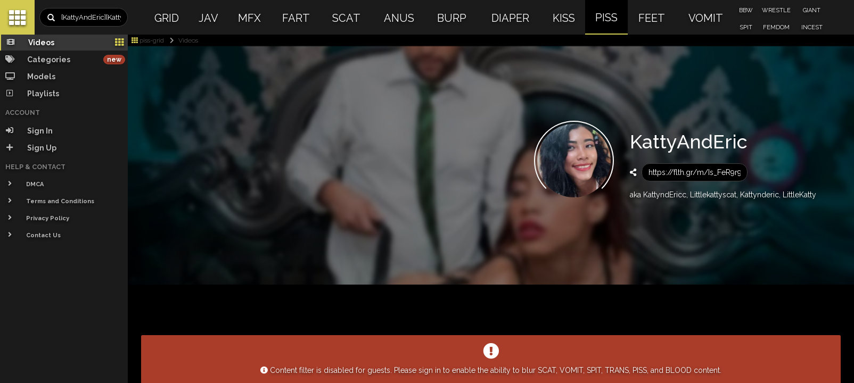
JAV (208, 18)
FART (296, 18)
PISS (606, 17)
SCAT (346, 18)
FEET (651, 18)
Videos (182, 40)
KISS (564, 18)
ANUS (399, 18)
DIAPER (510, 18)
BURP (451, 18)
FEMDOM (776, 27)
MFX (249, 18)
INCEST (812, 27)
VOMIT (705, 18)
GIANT (811, 10)
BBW (746, 10)
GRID (166, 18)
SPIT (746, 27)
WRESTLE (776, 10)
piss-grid (148, 40)
